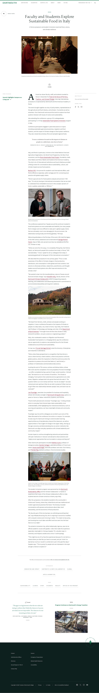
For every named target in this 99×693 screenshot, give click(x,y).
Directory (13, 661)
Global (69, 569)
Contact (13, 653)
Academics (34, 2)
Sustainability (25, 585)
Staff (42, 585)
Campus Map (14, 668)
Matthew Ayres (56, 443)
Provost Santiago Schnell (43, 348)
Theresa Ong (34, 450)
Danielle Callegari (44, 445)
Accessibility (34, 665)
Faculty (58, 585)
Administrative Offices (16, 657)
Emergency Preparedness (37, 657)
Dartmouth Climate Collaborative (38, 279)
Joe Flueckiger (32, 392)
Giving (66, 2)
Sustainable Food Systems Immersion (54, 121)
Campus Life (44, 2)
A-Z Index (48, 685)
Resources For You (85, 2)
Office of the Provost (70, 585)
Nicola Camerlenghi (38, 447)
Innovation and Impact (31, 569)
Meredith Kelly (51, 277)
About (53, 2)
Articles (49, 12)
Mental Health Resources (36, 661)
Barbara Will (32, 170)
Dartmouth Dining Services (56, 395)
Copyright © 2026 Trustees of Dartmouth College (22, 685)
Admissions (24, 2)
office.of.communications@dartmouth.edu (59, 559)
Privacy (40, 685)
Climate (35, 585)
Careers (32, 653)
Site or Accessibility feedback (62, 685)
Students (50, 585)
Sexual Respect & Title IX (17, 665)
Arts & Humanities (49, 574)
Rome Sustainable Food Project (49, 157)
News (59, 2)
